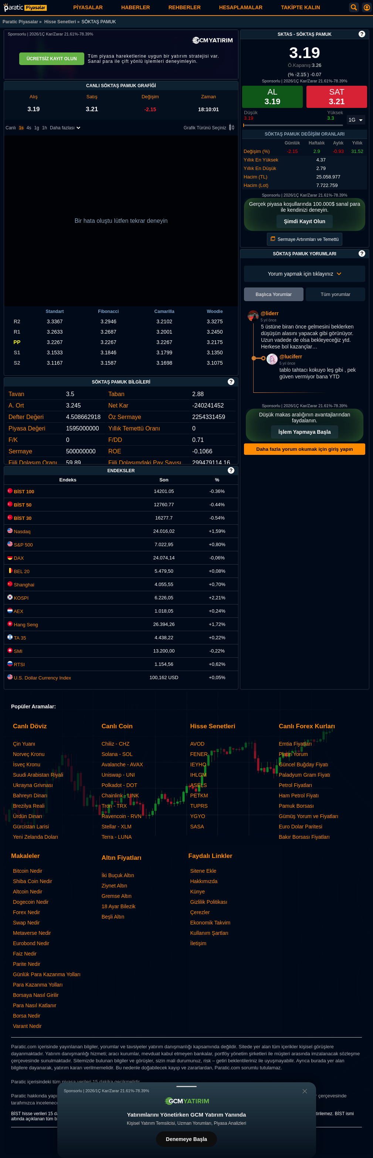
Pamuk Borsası (296, 806)
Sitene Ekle (203, 871)
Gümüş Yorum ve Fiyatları (308, 816)
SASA (197, 827)
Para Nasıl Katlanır (35, 1005)
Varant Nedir (27, 1026)
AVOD (197, 744)
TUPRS (199, 806)
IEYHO (198, 764)
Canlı (11, 127)
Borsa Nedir (26, 1016)
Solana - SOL (117, 754)
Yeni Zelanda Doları (35, 837)
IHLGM (198, 775)
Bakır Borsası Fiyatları (304, 837)
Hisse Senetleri (60, 21)
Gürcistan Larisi (31, 827)
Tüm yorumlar (335, 294)
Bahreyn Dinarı (30, 795)
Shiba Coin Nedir (32, 881)
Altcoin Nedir (27, 892)
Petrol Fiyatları (295, 785)
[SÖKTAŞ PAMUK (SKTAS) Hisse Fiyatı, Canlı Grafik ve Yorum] (25, 8)
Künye (197, 892)
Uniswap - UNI (118, 775)
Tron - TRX (114, 806)
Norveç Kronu (29, 754)
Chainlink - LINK (120, 795)
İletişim (198, 943)
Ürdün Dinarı (27, 816)
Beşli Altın (113, 917)
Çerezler (200, 912)
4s (29, 127)
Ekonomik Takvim (210, 923)
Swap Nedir (26, 923)
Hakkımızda (204, 881)
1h (44, 127)
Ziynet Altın (114, 886)
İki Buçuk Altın (118, 875)
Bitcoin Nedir (27, 871)
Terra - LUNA (117, 837)
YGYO (197, 816)
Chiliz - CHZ (115, 744)
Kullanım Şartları (209, 933)
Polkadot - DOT (119, 785)
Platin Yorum (293, 754)
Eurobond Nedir (31, 943)
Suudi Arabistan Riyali (38, 775)
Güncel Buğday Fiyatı (303, 764)
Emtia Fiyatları (295, 744)
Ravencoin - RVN (122, 816)
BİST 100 (20, 491)
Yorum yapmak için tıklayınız (305, 274)
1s (21, 127)
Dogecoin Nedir (31, 902)
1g (36, 127)
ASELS (198, 785)
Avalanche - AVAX (122, 764)
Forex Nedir (26, 912)
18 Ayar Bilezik (119, 906)
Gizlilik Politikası (208, 902)
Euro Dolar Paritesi (300, 827)
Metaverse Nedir (32, 933)
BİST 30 (19, 518)
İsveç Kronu (26, 764)
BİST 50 (19, 505)
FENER (199, 754)
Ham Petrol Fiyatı (299, 795)
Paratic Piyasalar (20, 21)
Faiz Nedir (25, 954)
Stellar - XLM (117, 827)
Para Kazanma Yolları (38, 985)
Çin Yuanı (24, 744)
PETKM (199, 795)
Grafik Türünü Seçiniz (210, 128)
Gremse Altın (117, 896)
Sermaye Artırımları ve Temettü (305, 239)
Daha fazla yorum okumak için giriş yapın (304, 449)
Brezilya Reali (29, 806)
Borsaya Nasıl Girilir (36, 995)
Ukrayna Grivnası (33, 785)
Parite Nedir (26, 964)
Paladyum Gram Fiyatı (304, 775)
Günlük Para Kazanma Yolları (47, 974)
